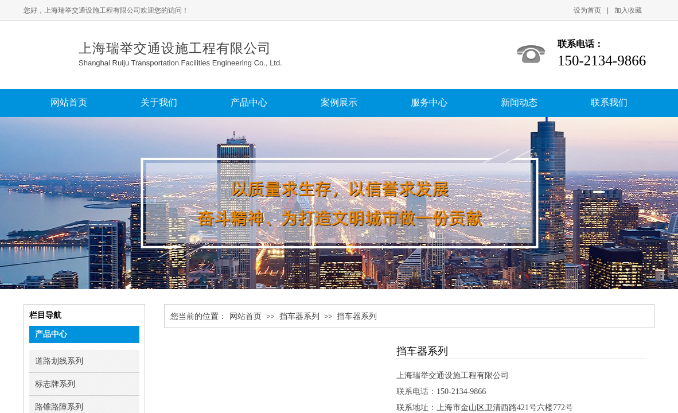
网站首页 (245, 316)
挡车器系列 (299, 316)
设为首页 (587, 10)
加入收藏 (628, 10)
